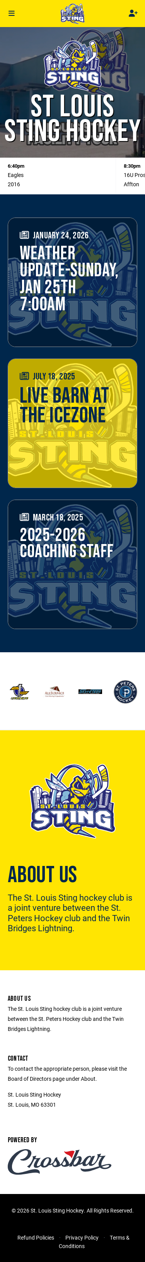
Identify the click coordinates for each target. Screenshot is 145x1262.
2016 (14, 184)
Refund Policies (35, 1237)
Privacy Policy (82, 1237)
